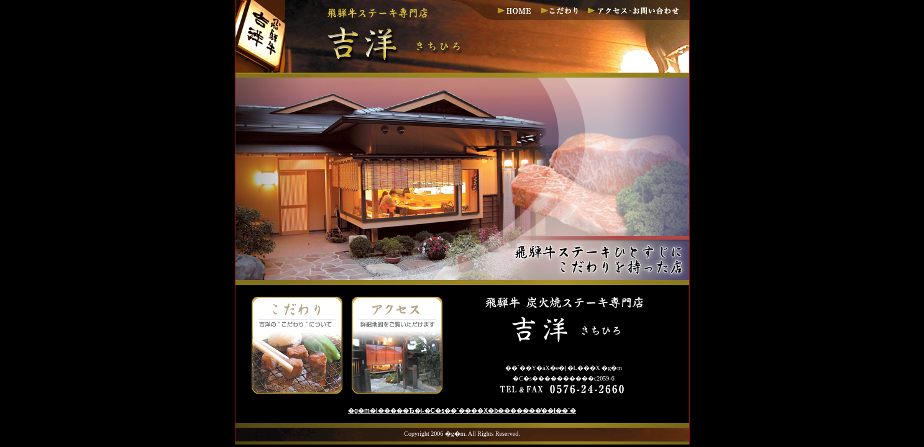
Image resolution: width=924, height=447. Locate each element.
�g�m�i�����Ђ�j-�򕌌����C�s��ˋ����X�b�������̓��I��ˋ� (462, 410)
